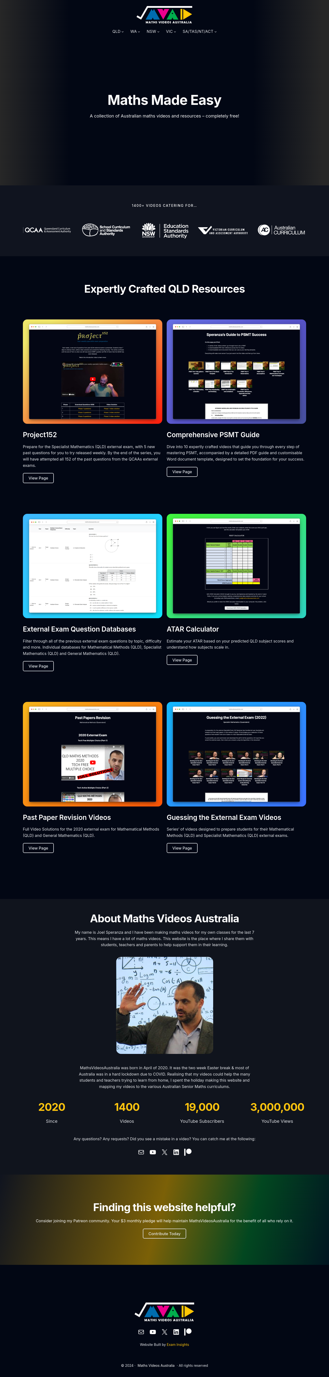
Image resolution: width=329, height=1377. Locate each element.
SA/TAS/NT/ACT (198, 31)
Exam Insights (178, 1344)
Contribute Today (164, 1233)
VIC (169, 31)
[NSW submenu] (158, 31)
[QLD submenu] (122, 31)
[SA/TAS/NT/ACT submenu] (215, 31)
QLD (116, 31)
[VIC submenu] (175, 31)
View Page (38, 478)
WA (133, 31)
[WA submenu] (139, 31)
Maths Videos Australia (156, 1365)
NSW (151, 31)
